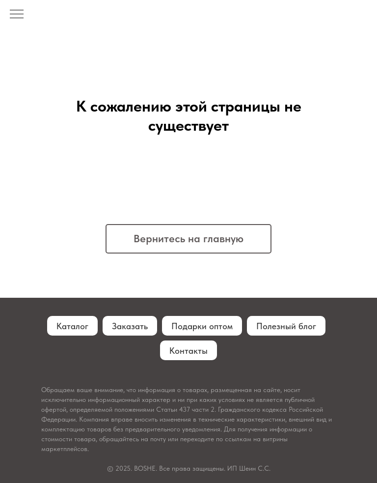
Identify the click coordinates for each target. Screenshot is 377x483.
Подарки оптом (202, 326)
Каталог (72, 326)
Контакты (188, 350)
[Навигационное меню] (17, 15)
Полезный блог (286, 326)
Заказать (130, 326)
